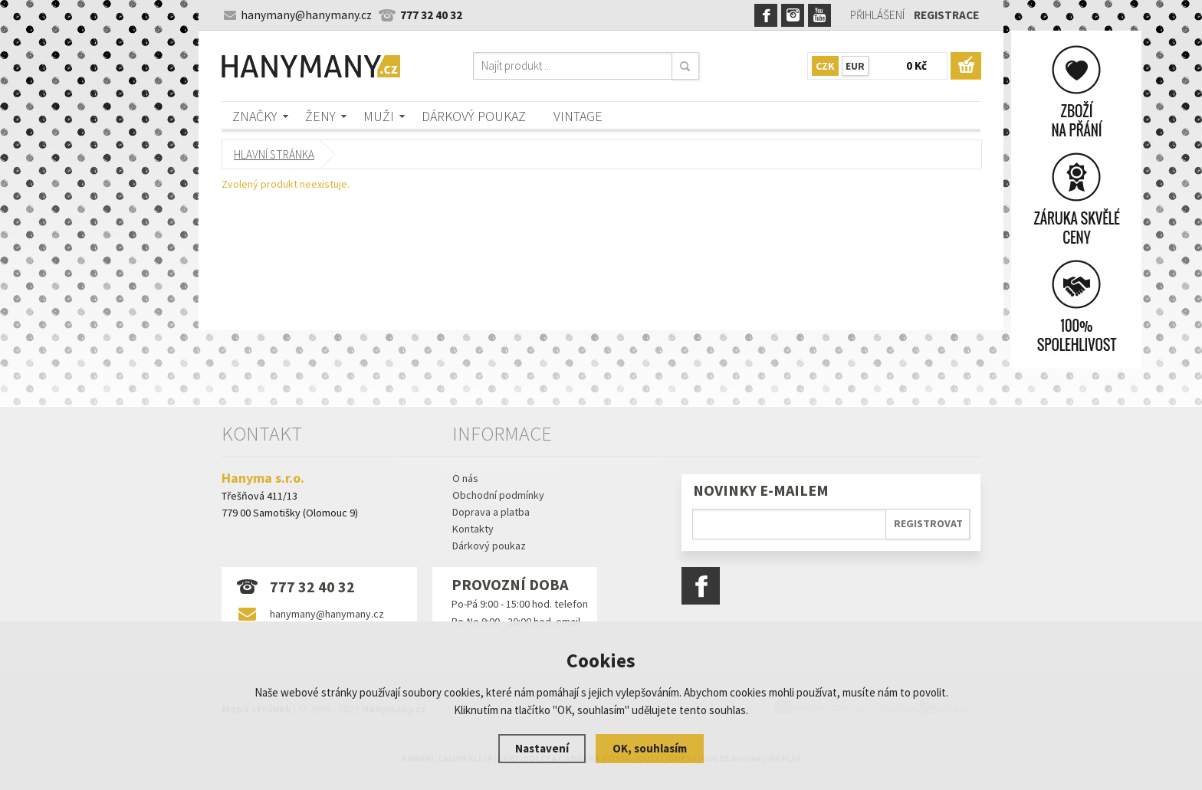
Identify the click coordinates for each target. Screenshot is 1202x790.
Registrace (946, 15)
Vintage (578, 116)
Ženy (320, 116)
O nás (465, 478)
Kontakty (473, 529)
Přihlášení (877, 15)
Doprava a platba (491, 512)
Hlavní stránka (274, 154)
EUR (855, 66)
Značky (255, 116)
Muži (378, 116)
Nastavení (542, 748)
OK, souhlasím (649, 748)
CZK (825, 66)
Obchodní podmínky (498, 495)
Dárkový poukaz (474, 116)
